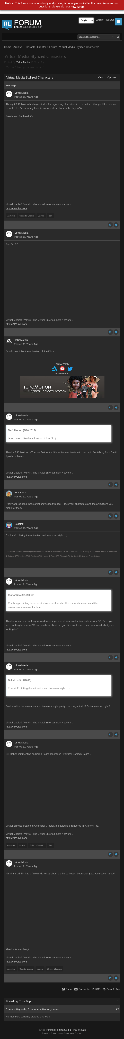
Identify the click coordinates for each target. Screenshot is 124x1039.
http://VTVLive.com (16, 208)
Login (99, 19)
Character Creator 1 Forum (40, 47)
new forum (78, 6)
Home (7, 47)
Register (109, 19)
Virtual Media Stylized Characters (79, 47)
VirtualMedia (23, 62)
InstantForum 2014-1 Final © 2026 (67, 1029)
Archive (17, 47)
